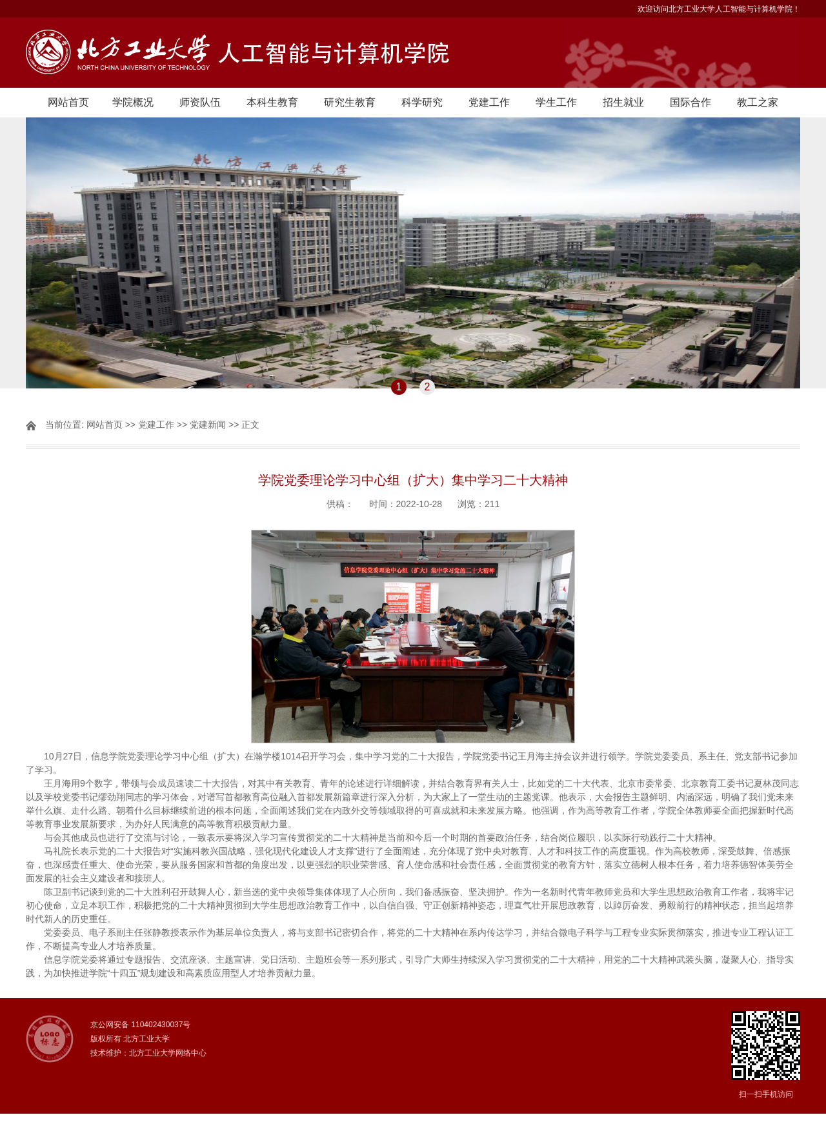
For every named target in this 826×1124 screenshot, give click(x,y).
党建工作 (489, 102)
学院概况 (133, 102)
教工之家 (757, 102)
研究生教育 (350, 102)
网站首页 (68, 102)
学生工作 (556, 102)
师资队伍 (200, 102)
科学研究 (422, 102)
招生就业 (623, 102)
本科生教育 (272, 102)
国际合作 (690, 102)
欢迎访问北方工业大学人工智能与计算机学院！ (719, 9)
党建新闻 (208, 424)
